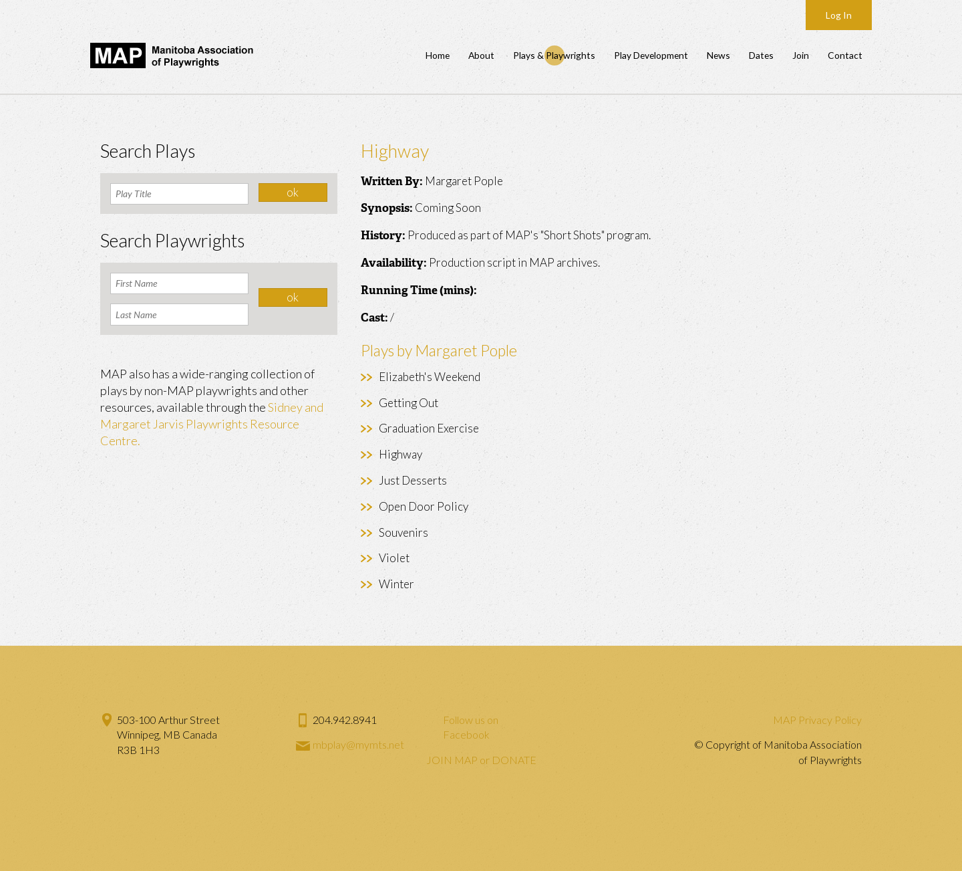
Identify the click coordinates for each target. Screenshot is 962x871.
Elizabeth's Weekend (429, 377)
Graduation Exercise (429, 428)
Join (800, 55)
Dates (761, 55)
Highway (400, 454)
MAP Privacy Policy (817, 719)
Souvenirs (403, 532)
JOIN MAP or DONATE (481, 759)
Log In (839, 15)
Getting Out (408, 403)
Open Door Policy (423, 506)
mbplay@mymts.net (358, 744)
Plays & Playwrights (554, 55)
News (718, 55)
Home (438, 55)
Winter (396, 584)
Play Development (651, 55)
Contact (845, 55)
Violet (394, 558)
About (481, 55)
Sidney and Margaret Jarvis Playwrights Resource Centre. (211, 424)
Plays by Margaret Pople (439, 350)
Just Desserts (413, 480)
